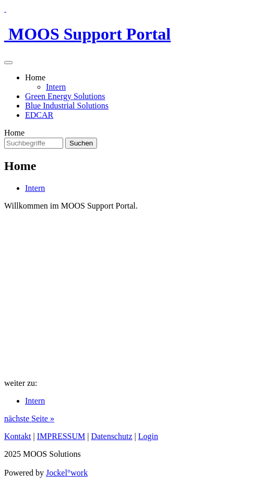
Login (148, 436)
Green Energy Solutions (65, 96)
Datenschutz (111, 436)
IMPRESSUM (61, 436)
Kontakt (17, 436)
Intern (56, 86)
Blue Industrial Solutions (67, 105)
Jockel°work (67, 472)
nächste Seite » (29, 418)
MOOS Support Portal (87, 34)
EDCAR (39, 115)
